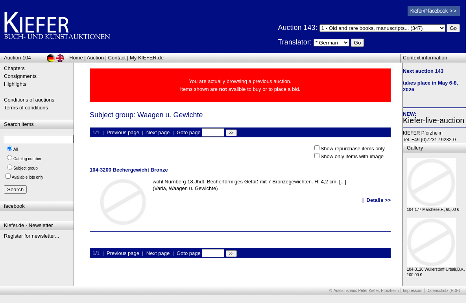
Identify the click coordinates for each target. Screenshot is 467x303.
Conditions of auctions (29, 100)
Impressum (412, 290)
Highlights (15, 84)
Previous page (123, 132)
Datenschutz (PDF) (443, 290)
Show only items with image (352, 156)
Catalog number (27, 159)
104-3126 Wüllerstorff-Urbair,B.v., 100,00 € (436, 270)
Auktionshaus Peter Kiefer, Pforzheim (366, 290)
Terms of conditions (26, 108)
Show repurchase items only (353, 149)
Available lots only (27, 177)
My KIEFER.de (147, 58)
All (15, 149)
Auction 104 (17, 58)
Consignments (20, 76)
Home (76, 58)
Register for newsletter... (31, 236)
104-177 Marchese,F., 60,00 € (433, 207)
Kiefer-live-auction (433, 120)
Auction (95, 58)
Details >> (379, 200)
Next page (158, 132)
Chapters (14, 68)
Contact (117, 58)
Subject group (25, 168)
